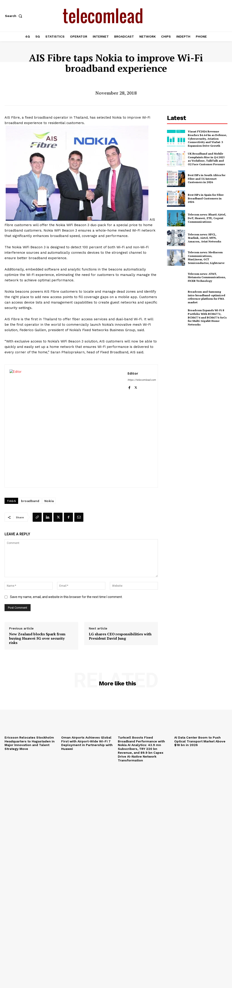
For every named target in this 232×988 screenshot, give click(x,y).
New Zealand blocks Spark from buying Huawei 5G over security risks (37, 638)
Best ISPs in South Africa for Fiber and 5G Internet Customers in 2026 (206, 178)
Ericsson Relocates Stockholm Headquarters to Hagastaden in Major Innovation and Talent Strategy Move (30, 743)
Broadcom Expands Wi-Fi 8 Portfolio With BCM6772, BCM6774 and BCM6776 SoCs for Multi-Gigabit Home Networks (207, 317)
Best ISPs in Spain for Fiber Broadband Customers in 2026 (206, 198)
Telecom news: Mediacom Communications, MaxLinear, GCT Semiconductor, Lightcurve (206, 258)
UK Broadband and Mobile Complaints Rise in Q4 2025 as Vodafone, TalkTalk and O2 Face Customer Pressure (206, 159)
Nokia (49, 501)
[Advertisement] (199, 362)
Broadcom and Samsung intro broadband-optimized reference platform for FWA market (206, 297)
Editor (133, 373)
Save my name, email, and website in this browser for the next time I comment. (66, 597)
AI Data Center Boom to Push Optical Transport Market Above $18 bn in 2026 (199, 741)
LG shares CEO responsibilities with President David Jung (120, 636)
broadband (30, 501)
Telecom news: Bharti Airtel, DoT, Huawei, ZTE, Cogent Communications (207, 218)
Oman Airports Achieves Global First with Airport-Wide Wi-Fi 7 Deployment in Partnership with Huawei (87, 743)
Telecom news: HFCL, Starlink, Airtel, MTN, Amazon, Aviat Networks (204, 238)
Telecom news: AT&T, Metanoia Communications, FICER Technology (207, 277)
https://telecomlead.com (142, 379)
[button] (14, 16)
